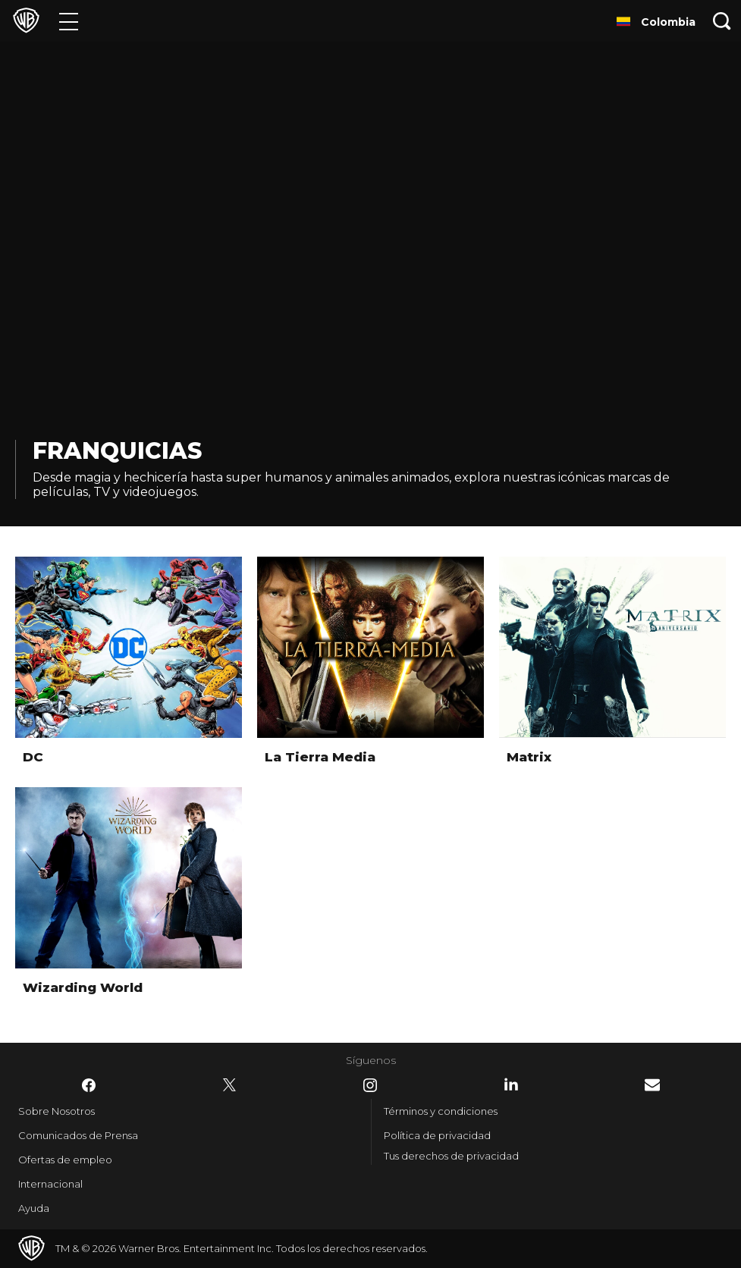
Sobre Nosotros (56, 1111)
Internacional (50, 1184)
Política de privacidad (437, 1135)
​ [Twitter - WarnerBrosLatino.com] (230, 1085)
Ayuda (33, 1208)
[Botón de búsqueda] (722, 21)
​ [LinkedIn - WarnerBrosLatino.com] (511, 1084)
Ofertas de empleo (65, 1159)
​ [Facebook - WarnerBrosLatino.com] (89, 1085)
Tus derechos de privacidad (451, 1156)
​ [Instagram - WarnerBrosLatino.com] (370, 1085)
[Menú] (69, 21)
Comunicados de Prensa (78, 1135)
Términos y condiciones (441, 1111)
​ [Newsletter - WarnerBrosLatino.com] (652, 1085)
